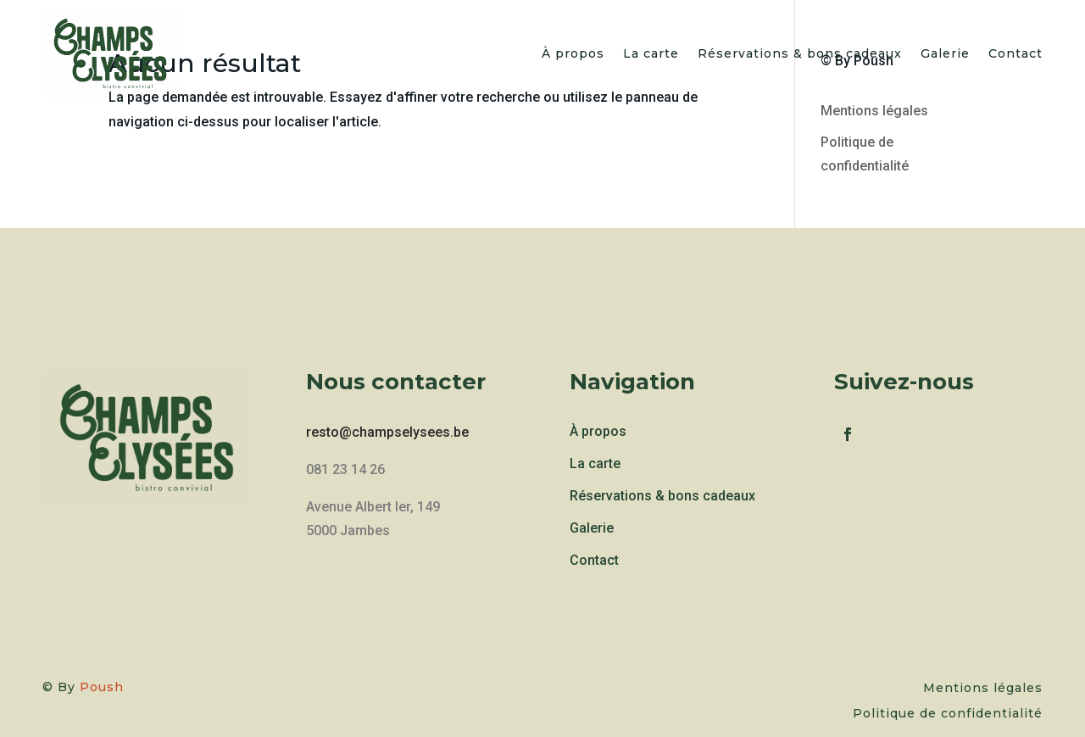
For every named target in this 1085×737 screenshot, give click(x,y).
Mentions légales (874, 111)
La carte (651, 53)
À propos (573, 53)
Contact (1015, 53)
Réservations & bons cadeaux (800, 53)
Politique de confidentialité (948, 714)
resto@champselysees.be (387, 432)
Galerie (945, 53)
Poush (102, 687)
